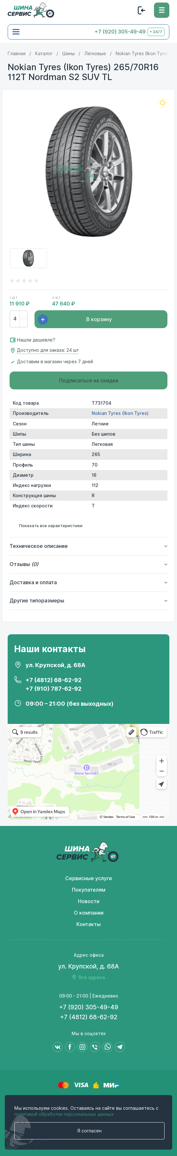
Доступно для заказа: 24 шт (48, 350)
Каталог (44, 53)
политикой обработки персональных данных (64, 1114)
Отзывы (24, 564)
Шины (68, 53)
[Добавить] (23, 315)
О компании (89, 913)
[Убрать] (23, 323)
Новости (88, 901)
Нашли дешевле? (36, 340)
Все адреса (92, 977)
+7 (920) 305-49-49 (120, 32)
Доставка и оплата (33, 582)
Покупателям (88, 890)
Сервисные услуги (88, 878)
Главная (17, 53)
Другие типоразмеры (37, 601)
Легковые (95, 53)
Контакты (88, 924)
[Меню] (161, 10)
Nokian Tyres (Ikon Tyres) (143, 53)
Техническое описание (39, 546)
